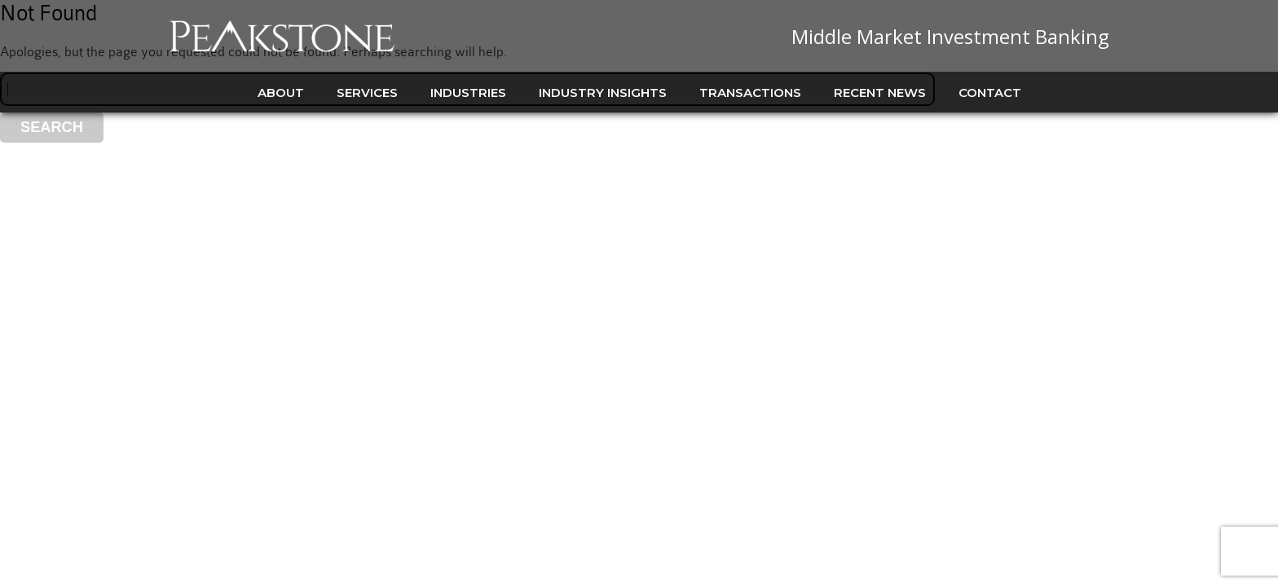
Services (367, 92)
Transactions (750, 92)
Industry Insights (603, 92)
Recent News (880, 92)
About (281, 92)
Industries (468, 92)
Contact (989, 92)
